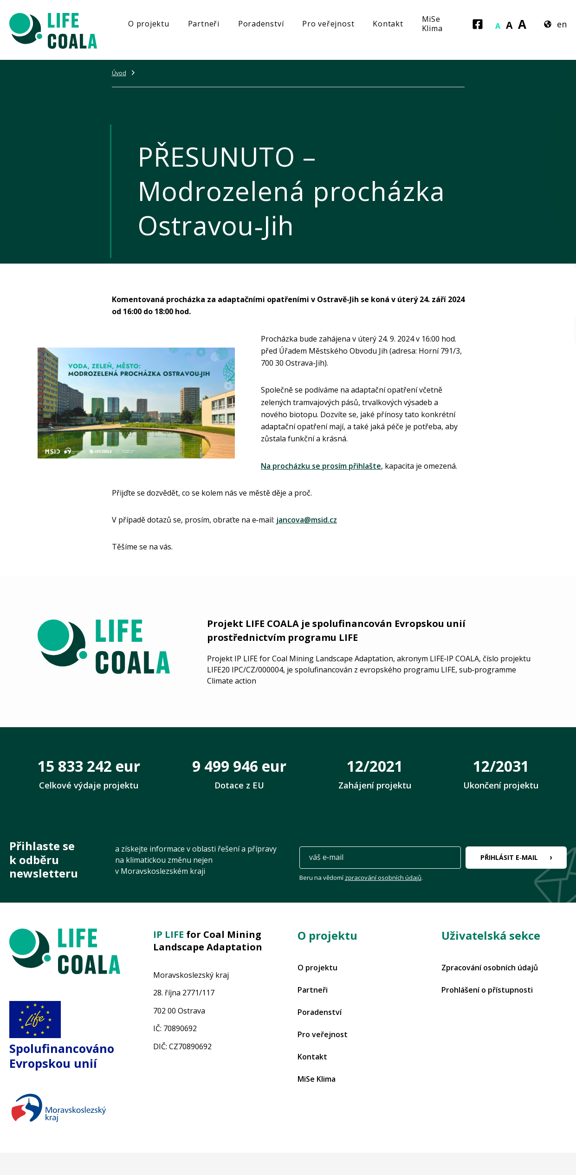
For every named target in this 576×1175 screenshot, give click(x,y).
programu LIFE (323, 637)
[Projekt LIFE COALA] (65, 30)
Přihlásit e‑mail (509, 857)
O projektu (148, 24)
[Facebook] (477, 24)
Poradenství (261, 24)
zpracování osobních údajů (383, 877)
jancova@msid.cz (306, 520)
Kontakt (388, 24)
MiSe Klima (432, 23)
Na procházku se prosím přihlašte (321, 466)
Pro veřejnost (328, 24)
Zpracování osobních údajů (489, 967)
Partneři (204, 24)
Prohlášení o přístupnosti (487, 990)
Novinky (152, 73)
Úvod (119, 73)
